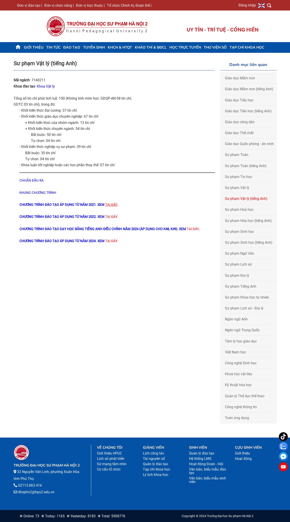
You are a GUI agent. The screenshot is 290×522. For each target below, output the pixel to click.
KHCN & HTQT (120, 47)
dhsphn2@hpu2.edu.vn (36, 492)
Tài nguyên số (154, 458)
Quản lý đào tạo (155, 464)
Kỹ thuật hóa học (238, 385)
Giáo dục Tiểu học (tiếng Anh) (248, 111)
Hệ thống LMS (200, 458)
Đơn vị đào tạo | (29, 5)
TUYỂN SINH (94, 47)
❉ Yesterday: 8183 (81, 516)
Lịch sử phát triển (110, 458)
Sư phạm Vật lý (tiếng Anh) (246, 199)
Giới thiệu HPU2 (109, 453)
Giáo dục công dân (240, 122)
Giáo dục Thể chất (239, 133)
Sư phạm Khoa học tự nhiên (247, 297)
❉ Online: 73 (29, 516)
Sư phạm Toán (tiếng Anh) (246, 166)
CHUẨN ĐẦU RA (31, 180)
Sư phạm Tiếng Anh (240, 286)
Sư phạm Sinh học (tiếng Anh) (248, 242)
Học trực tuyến (185, 47)
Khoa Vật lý (46, 86)
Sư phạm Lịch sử (238, 264)
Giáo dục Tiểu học (239, 100)
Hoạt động (243, 458)
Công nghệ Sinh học (241, 363)
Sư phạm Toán (236, 155)
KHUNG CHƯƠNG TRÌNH (38, 193)
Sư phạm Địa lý (237, 275)
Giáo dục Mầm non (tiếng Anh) (249, 89)
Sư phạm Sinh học (239, 231)
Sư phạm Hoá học (239, 209)
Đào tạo (71, 47)
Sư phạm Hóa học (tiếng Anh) (248, 221)
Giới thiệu (33, 47)
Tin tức (53, 47)
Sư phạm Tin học (238, 177)
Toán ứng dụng (237, 418)
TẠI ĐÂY (193, 229)
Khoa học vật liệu (238, 374)
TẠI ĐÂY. (111, 241)
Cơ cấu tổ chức (109, 469)
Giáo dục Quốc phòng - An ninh (249, 144)
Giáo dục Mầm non (240, 78)
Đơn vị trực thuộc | (90, 5)
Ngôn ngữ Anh (236, 319)
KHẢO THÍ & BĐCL (151, 47)
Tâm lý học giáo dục (241, 341)
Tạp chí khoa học (247, 47)
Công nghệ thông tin (241, 407)
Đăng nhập (247, 5)
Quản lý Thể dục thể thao (244, 396)
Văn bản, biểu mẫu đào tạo (207, 471)
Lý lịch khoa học (155, 475)
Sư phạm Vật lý (237, 188)
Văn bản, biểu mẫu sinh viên (207, 480)
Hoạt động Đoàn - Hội (206, 464)
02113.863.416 (30, 485)
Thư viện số (215, 47)
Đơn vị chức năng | (59, 5)
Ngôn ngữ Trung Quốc (242, 330)
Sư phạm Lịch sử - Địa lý (244, 308)
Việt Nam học (235, 352)
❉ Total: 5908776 (111, 516)
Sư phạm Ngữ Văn (239, 253)
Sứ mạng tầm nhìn (111, 464)
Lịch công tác (153, 453)
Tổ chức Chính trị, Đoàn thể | (129, 5)
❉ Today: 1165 (53, 516)
